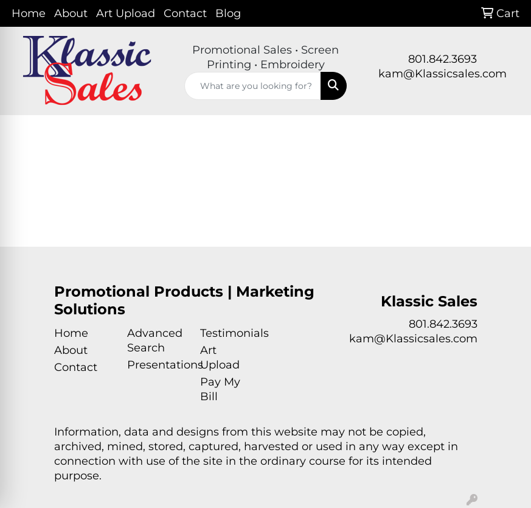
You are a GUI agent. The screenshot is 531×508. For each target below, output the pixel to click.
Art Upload (125, 13)
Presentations (156, 365)
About (71, 13)
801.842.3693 (442, 59)
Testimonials (229, 333)
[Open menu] (507, 133)
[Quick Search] (252, 86)
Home (29, 13)
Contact (185, 13)
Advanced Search (154, 340)
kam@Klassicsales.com (442, 73)
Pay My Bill (220, 389)
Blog (228, 13)
